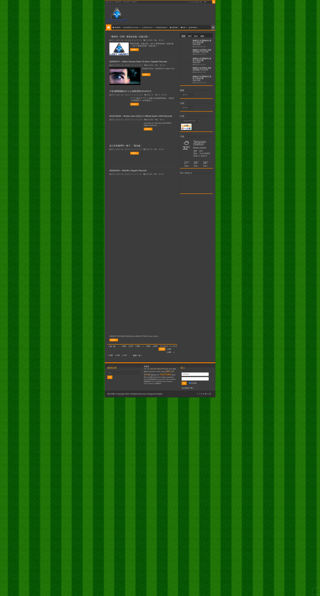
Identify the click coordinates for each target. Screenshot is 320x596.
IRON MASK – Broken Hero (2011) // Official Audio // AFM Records (140, 116)
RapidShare (152, 371)
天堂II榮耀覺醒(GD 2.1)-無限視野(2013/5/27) (130, 91)
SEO (167, 379)
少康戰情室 (157, 383)
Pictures (163, 381)
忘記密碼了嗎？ (188, 388)
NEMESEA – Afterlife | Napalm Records (128, 170)
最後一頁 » (137, 355)
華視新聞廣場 (152, 379)
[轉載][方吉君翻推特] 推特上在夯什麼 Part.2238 (202, 42)
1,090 (110, 355)
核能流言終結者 (161, 27)
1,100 (117, 355)
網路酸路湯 (147, 381)
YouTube (165, 374)
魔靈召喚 (153, 375)
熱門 (190, 36)
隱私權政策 (118, 2)
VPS (145, 369)
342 (158, 95)
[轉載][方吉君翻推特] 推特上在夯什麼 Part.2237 (202, 60)
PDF (158, 375)
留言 (196, 36)
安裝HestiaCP (147, 27)
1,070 (130, 346)
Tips (148, 369)
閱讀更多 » (135, 49)
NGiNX (158, 371)
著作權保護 (126, 2)
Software (169, 381)
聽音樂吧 (150, 65)
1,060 (124, 346)
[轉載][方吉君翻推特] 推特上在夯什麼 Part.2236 (202, 78)
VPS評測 (158, 381)
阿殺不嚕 (149, 149)
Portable (163, 377)
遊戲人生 (150, 95)
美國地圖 (173, 27)
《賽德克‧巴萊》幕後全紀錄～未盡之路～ (129, 36)
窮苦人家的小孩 (117, 40)
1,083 (155, 346)
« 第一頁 (111, 346)
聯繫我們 (134, 2)
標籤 (202, 36)
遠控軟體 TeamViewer (131, 27)
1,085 (169, 349)
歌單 (183, 27)
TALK (153, 381)
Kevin (160, 394)
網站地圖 (192, 27)
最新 (183, 36)
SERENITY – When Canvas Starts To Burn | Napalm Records (138, 61)
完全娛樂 (149, 40)
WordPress (156, 377)
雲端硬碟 (116, 27)
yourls (146, 383)
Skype (163, 371)
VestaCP (151, 383)
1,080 (137, 346)
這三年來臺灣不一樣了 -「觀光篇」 (125, 145)
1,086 (169, 352)
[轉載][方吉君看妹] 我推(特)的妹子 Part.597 (202, 69)
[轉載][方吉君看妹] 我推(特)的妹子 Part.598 (202, 51)
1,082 (148, 346)
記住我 (193, 383)
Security (159, 379)
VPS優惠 (150, 377)
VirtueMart (172, 379)
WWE (171, 369)
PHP (163, 379)
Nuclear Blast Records (159, 369)
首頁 (108, 27)
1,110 (124, 355)
